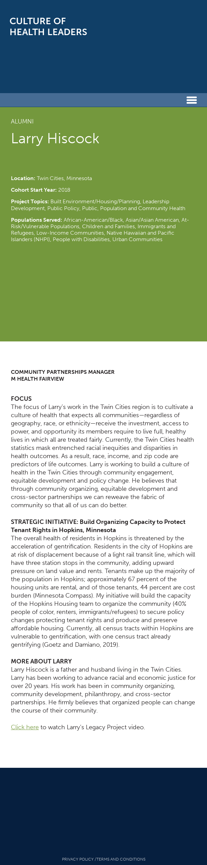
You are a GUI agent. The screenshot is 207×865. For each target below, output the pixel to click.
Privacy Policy (78, 859)
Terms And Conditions (120, 859)
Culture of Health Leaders (48, 27)
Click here (25, 727)
